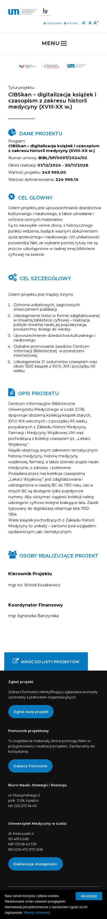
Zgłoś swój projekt (31, 712)
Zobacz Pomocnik (30, 766)
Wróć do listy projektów (46, 661)
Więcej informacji (37, 912)
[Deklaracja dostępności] (35, 864)
